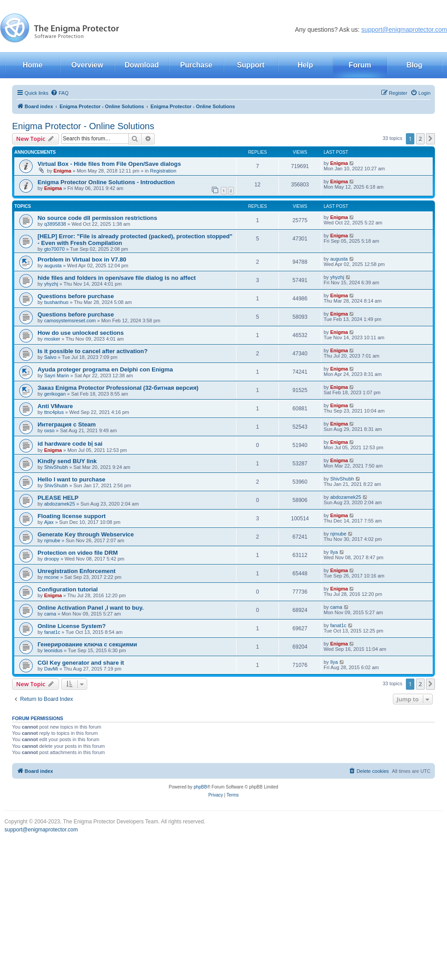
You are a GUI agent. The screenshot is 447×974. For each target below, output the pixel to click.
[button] (430, 138)
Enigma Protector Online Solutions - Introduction (106, 182)
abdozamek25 (59, 503)
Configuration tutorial (68, 589)
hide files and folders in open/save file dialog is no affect (117, 277)
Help (305, 65)
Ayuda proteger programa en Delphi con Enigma (105, 369)
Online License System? (71, 626)
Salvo (50, 357)
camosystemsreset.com (70, 320)
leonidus (53, 650)
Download (142, 65)
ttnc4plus (54, 412)
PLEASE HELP (58, 497)
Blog (414, 65)
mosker (52, 339)
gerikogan (55, 393)
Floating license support (71, 516)
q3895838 (55, 224)
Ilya (334, 552)
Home (32, 65)
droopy (51, 558)
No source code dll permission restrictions (97, 218)
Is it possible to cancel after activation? (93, 351)
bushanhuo (56, 302)
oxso (49, 430)
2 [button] (420, 139)
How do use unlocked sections (81, 332)
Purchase (196, 65)
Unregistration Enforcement (76, 571)
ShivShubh (56, 467)
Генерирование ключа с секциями (87, 644)
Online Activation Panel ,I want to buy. (90, 607)
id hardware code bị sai (70, 443)
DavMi (51, 668)
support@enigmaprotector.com (404, 29)
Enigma (63, 170)
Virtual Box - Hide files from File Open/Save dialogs (109, 163)
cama (50, 613)
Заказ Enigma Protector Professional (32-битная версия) (118, 387)
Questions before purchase (76, 296)
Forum (360, 65)
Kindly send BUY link (67, 461)
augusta (53, 265)
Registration (163, 170)
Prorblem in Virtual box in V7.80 (82, 259)
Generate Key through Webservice (86, 534)
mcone (51, 577)
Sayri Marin (56, 375)
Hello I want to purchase (71, 479)
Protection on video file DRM (78, 552)
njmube (52, 540)
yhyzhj (51, 284)
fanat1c (52, 632)
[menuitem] (59, 93)
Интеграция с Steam (67, 424)
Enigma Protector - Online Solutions (83, 126)
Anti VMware (55, 406)
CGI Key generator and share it (81, 662)
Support (250, 65)
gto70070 (54, 249)
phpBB (200, 786)
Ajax (49, 522)
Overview (87, 65)
